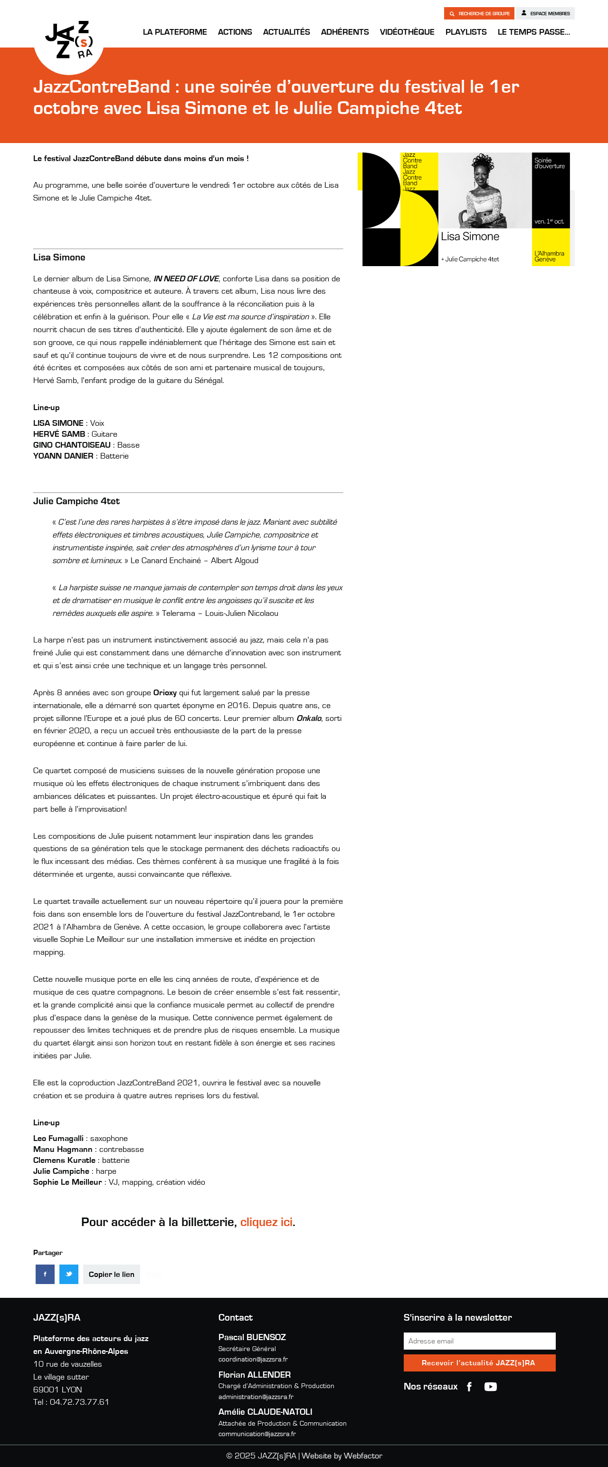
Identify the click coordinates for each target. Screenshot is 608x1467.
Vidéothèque (407, 32)
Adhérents (345, 32)
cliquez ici (266, 1222)
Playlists (466, 32)
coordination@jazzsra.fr (253, 1359)
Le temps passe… (534, 32)
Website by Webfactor (342, 1456)
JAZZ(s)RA (68, 39)
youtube (490, 1386)
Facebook (469, 1386)
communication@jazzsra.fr (257, 1434)
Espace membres (545, 13)
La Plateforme (175, 32)
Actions (235, 32)
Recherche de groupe (479, 13)
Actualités (286, 32)
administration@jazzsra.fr (256, 1396)
